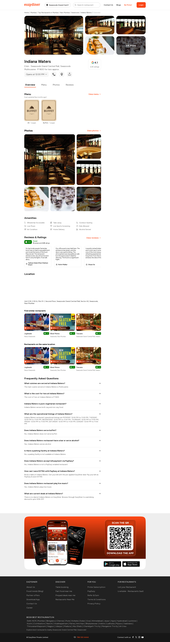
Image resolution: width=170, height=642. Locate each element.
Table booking (62, 587)
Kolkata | (75, 621)
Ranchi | (49, 623)
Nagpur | (51, 626)
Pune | (68, 621)
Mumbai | (41, 621)
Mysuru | (119, 623)
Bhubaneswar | (92, 623)
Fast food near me (64, 591)
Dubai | (82, 621)
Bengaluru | (51, 621)
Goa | (88, 621)
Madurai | (68, 626)
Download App (33, 599)
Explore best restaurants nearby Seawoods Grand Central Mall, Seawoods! (56, 630)
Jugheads (28, 334)
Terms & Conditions (96, 599)
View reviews (93, 238)
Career (29, 608)
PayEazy (91, 591)
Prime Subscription (96, 587)
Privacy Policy (93, 603)
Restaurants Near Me (65, 599)
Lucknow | (132, 621)
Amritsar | (80, 623)
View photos (94, 130)
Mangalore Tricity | (110, 626)
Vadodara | (128, 623)
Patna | (72, 623)
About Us (30, 587)
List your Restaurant (127, 587)
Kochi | (29, 623)
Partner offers (33, 595)
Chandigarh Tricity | (92, 626)
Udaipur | (59, 626)
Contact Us (108, 5)
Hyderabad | (122, 621)
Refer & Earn (93, 595)
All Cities (123, 626)
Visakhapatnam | (61, 623)
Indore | (102, 623)
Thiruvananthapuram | (36, 626)
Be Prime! (128, 5)
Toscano (79, 334)
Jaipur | (107, 621)
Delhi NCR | (31, 621)
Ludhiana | (110, 623)
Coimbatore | (39, 623)
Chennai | (60, 621)
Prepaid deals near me (65, 595)
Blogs (118, 5)
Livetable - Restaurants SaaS (131, 591)
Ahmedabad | (97, 621)
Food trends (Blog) (34, 591)
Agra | (113, 621)
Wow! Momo (55, 334)
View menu (94, 94)
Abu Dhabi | (77, 626)
